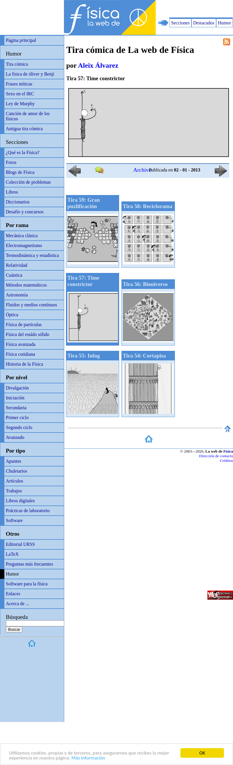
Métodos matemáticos (26, 285)
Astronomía (17, 294)
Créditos (226, 460)
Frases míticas (19, 83)
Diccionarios (18, 201)
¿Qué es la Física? (23, 152)
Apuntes (13, 461)
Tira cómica (17, 64)
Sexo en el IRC (20, 93)
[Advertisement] (165, 8)
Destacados (203, 22)
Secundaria (16, 407)
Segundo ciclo (19, 427)
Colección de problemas (28, 182)
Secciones (180, 22)
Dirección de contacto (216, 456)
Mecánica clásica (22, 235)
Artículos (14, 480)
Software (14, 520)
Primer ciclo (17, 417)
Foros (11, 162)
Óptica (12, 314)
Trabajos (14, 490)
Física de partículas (24, 324)
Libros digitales (20, 500)
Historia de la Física (24, 364)
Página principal (21, 40)
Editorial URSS (20, 544)
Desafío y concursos (25, 211)
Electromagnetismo (24, 245)
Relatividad (16, 265)
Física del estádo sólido (27, 334)
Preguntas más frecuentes (29, 564)
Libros (12, 192)
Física (228, 451)
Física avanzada (20, 344)
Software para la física (26, 583)
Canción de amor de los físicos (28, 116)
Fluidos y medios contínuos (31, 304)
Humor (224, 22)
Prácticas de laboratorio (28, 510)
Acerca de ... (17, 603)
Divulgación (17, 387)
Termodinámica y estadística (32, 255)
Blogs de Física (20, 172)
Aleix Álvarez (98, 65)
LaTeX (12, 554)
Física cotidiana (20, 354)
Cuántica (14, 275)
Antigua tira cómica (24, 128)
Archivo (142, 170)
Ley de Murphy (20, 103)
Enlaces (13, 593)
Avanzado (15, 437)
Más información (88, 758)
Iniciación (15, 397)
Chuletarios (16, 471)
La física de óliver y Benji (30, 74)
